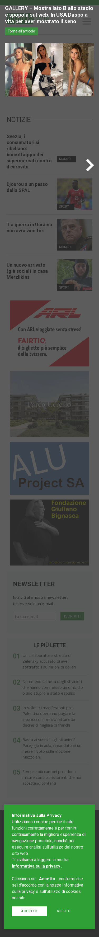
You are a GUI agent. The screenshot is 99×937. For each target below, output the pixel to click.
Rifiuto (64, 911)
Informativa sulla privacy (36, 866)
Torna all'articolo (21, 31)
